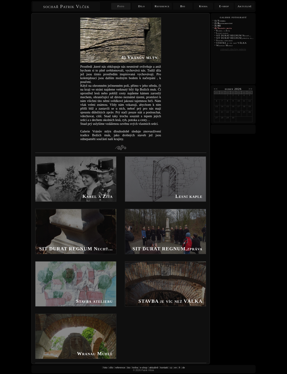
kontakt (164, 367)
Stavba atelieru (224, 40)
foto (105, 367)
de (183, 367)
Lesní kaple (222, 33)
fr (179, 367)
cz (171, 367)
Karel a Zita (223, 30)
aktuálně (153, 367)
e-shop (143, 367)
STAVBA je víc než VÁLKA (231, 43)
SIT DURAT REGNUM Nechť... (233, 35)
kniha (135, 367)
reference (120, 367)
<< (216, 89)
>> (251, 89)
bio (128, 367)
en (175, 367)
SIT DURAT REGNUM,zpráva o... (234, 38)
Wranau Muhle (224, 45)
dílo (111, 367)
